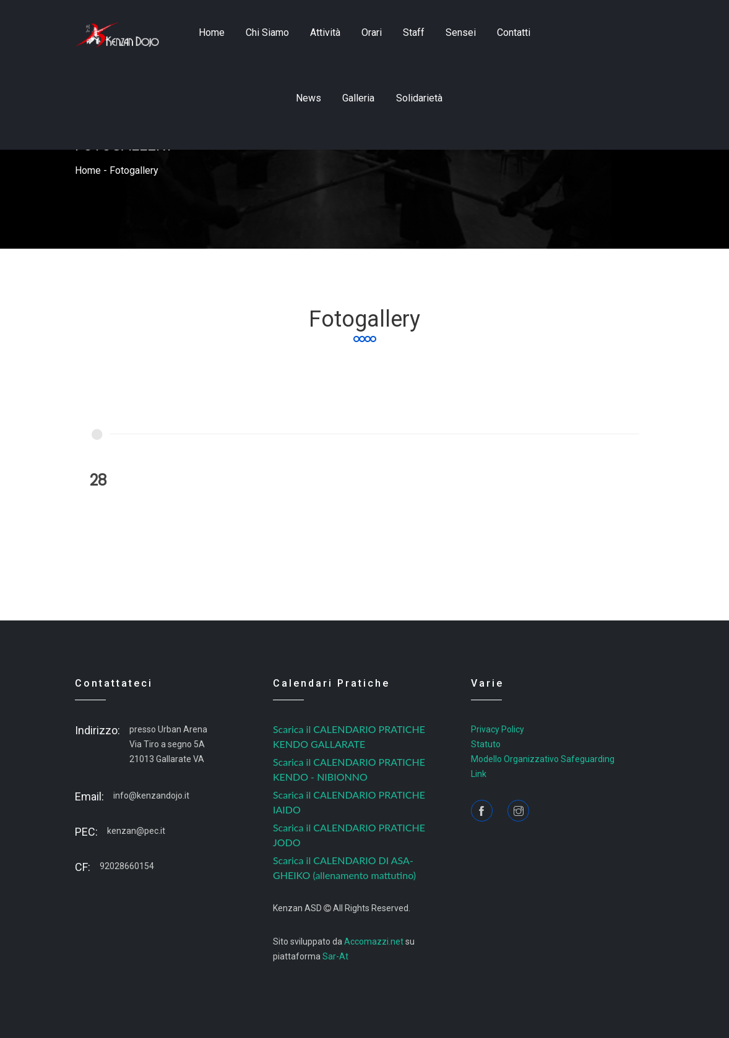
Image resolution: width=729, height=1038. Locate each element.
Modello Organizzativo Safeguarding (543, 759)
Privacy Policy (497, 729)
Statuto (486, 744)
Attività (325, 32)
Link (478, 774)
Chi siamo (267, 32)
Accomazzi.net (373, 941)
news (308, 98)
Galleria (358, 98)
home (212, 32)
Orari (371, 32)
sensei (461, 32)
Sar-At (335, 956)
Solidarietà (419, 98)
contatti (513, 32)
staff (414, 32)
